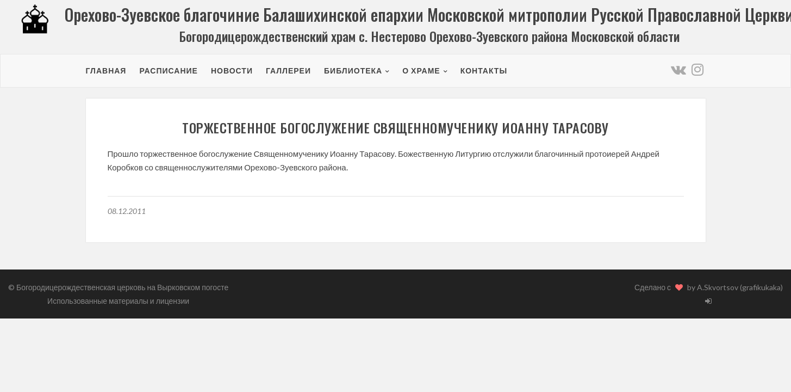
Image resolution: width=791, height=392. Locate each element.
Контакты (483, 70)
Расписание (168, 70)
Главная (106, 70)
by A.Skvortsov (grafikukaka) (735, 287)
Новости (232, 70)
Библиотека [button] (353, 70)
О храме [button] (421, 70)
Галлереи (288, 70)
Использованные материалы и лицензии (118, 300)
